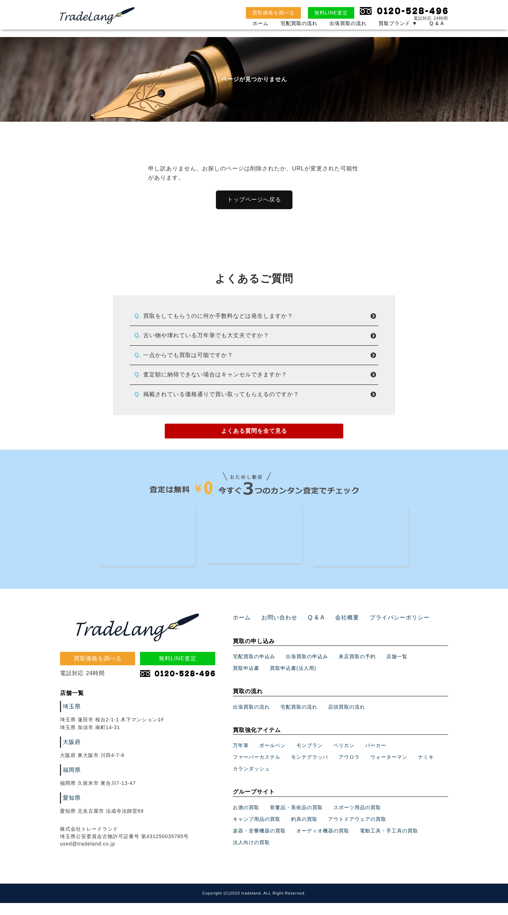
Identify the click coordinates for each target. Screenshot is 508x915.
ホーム (260, 32)
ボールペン (272, 758)
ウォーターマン (388, 769)
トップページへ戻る (254, 199)
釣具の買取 (304, 831)
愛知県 (71, 810)
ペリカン (344, 758)
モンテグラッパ (309, 769)
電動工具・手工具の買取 (389, 843)
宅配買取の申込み (254, 669)
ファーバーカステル (256, 769)
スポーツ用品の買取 (357, 819)
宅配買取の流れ (299, 32)
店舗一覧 (396, 669)
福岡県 (71, 782)
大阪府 (71, 754)
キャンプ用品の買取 (256, 831)
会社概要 (337, 629)
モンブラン (309, 758)
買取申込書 (246, 680)
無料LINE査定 (331, 13)
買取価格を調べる (273, 13)
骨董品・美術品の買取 (296, 819)
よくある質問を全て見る (254, 432)
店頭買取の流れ (346, 719)
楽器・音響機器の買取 (259, 843)
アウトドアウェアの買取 (357, 831)
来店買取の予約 (357, 669)
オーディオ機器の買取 (322, 843)
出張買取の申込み (307, 669)
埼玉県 (71, 718)
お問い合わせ (275, 629)
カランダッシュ (251, 781)
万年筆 (241, 758)
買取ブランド (398, 32)
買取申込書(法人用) (293, 680)
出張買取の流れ (348, 32)
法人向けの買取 (251, 854)
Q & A (436, 32)
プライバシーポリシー (385, 629)
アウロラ (349, 769)
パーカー (375, 758)
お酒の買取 (246, 819)
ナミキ (426, 769)
